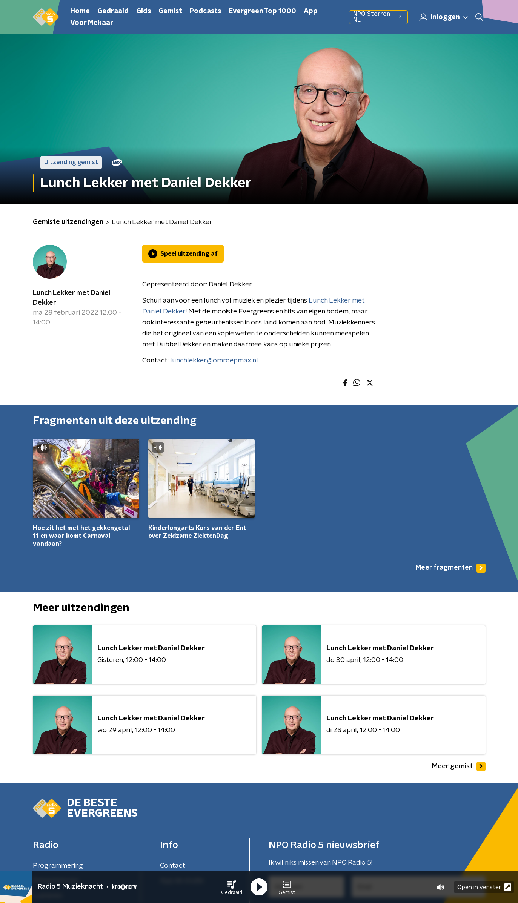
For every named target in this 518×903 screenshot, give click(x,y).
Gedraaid (113, 11)
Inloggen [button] (444, 17)
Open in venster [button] (484, 887)
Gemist (170, 11)
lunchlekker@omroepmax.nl (214, 360)
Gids (143, 11)
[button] (232, 887)
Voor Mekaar (91, 23)
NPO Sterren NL (378, 17)
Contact (172, 865)
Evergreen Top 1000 (262, 11)
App (311, 11)
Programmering (58, 865)
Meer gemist (459, 766)
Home (80, 11)
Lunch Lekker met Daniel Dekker (71, 298)
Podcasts (205, 11)
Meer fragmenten (450, 568)
